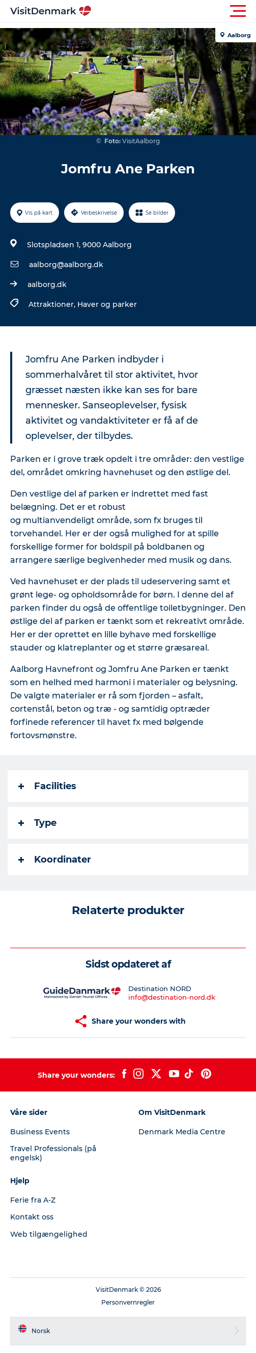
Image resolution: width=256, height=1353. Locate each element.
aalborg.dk (47, 284)
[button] (174, 11)
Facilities (47, 786)
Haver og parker (107, 304)
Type (37, 822)
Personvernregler (128, 1302)
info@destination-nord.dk (171, 997)
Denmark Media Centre (181, 1131)
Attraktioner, (53, 304)
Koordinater (54, 859)
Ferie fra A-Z (32, 1200)
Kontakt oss (31, 1216)
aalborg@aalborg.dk (66, 264)
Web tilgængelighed (49, 1234)
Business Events (40, 1131)
